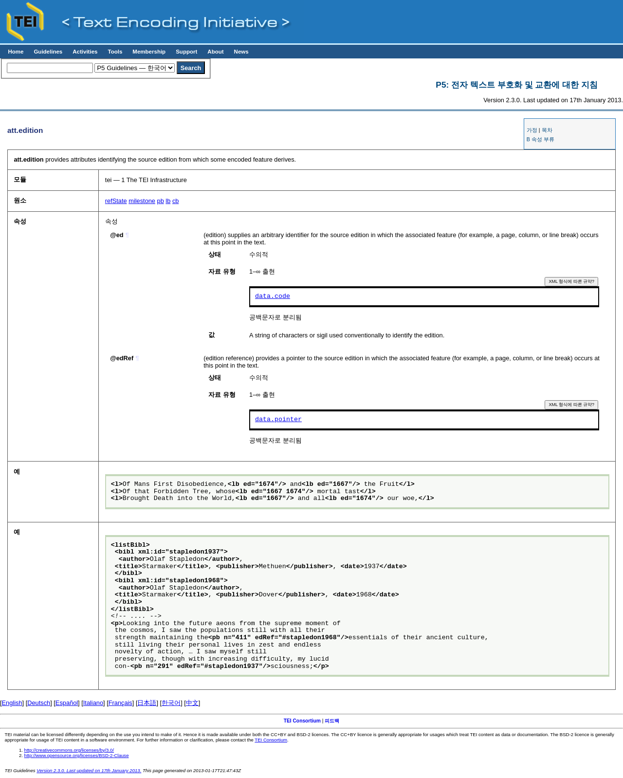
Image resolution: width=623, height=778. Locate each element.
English (12, 702)
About (215, 52)
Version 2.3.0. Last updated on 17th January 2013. (89, 770)
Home (15, 52)
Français (120, 702)
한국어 (171, 702)
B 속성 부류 (540, 139)
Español (66, 702)
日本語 (146, 702)
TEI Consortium (302, 720)
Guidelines (48, 52)
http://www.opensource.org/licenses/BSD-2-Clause (76, 755)
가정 (532, 130)
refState (116, 200)
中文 (192, 702)
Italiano (93, 702)
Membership (148, 52)
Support (186, 52)
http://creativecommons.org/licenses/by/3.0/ (69, 750)
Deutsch (38, 702)
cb (175, 200)
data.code (272, 296)
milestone (141, 200)
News (241, 52)
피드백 (332, 720)
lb (167, 200)
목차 (547, 130)
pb (160, 200)
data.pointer (278, 419)
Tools (115, 52)
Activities (85, 52)
